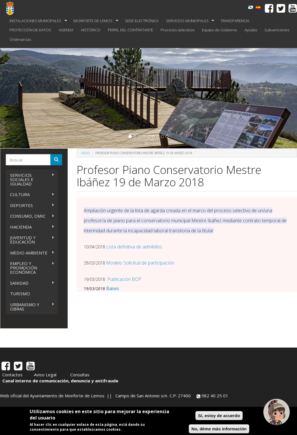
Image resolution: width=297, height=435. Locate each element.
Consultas (80, 374)
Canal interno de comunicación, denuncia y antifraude (60, 381)
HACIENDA (30, 227)
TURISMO (20, 293)
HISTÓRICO (90, 29)
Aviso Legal (45, 374)
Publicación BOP (124, 279)
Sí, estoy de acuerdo (219, 415)
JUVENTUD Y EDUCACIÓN (30, 240)
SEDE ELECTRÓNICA (142, 20)
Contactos (12, 374)
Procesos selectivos (178, 29)
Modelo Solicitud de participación (140, 263)
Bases (112, 288)
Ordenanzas (20, 39)
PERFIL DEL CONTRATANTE (130, 29)
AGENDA (66, 29)
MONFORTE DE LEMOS (94, 21)
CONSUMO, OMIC (30, 216)
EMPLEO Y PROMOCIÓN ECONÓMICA (30, 267)
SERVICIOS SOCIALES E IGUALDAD (30, 179)
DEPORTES (30, 205)
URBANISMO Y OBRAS (30, 307)
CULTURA (30, 194)
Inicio (85, 153)
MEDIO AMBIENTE (30, 253)
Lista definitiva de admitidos (134, 247)
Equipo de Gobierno (219, 29)
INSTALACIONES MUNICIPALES (36, 21)
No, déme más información (219, 428)
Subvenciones (276, 29)
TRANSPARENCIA (235, 20)
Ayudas (251, 29)
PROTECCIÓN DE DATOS (30, 29)
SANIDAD (30, 283)
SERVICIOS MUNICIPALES (188, 21)
